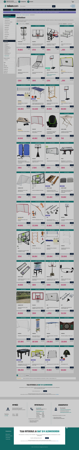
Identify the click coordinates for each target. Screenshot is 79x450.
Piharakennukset (16, 9)
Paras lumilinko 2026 (45, 438)
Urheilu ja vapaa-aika (25, 14)
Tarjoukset (66, 9)
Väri (9, 64)
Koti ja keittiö (52, 9)
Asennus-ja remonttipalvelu (28, 434)
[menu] (39, 10)
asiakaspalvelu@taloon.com (65, 412)
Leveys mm (9, 69)
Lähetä (45, 391)
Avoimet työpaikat (61, 434)
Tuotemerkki (9, 42)
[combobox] (36, 6)
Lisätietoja (57, 394)
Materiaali (9, 65)
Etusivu (18, 14)
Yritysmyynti (25, 437)
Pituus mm (9, 72)
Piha (12, 9)
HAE (54, 6)
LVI (29, 9)
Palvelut (25, 431)
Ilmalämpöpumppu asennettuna (44, 435)
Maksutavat (8, 434)
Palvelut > (73, 7)
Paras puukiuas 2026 (45, 440)
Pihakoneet (22, 9)
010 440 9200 (38, 408)
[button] (6, 55)
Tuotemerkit (57, 9)
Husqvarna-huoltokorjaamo (28, 435)
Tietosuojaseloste (61, 435)
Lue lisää (6, 415)
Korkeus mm (9, 67)
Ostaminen (8, 431)
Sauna (48, 9)
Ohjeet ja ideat (44, 431)
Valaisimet (35, 9)
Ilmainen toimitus (9, 58)
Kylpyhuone (44, 9)
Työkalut (26, 9)
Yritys (59, 431)
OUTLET (61, 9)
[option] (18, 246)
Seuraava (27, 23)
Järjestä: (65, 23)
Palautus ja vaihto (9, 435)
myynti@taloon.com (40, 411)
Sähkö (32, 9)
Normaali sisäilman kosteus (46, 436)
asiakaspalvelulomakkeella (65, 409)
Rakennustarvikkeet (7, 9)
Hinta (9, 62)
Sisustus (39, 9)
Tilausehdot (8, 437)
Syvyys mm (9, 71)
